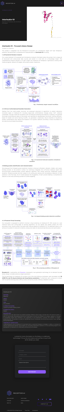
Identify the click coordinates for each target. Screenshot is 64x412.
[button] (61, 3)
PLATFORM (9, 400)
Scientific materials (25, 400)
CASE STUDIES (23, 398)
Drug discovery (10, 398)
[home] (10, 3)
